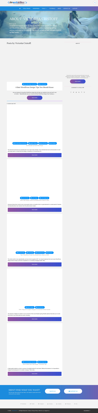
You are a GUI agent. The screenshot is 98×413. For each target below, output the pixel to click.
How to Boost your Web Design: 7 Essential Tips (34, 364)
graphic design (33, 143)
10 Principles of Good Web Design (34, 145)
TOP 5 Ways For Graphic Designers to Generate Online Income (34, 309)
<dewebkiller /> (87, 410)
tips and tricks (43, 84)
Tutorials (52, 8)
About (29, 410)
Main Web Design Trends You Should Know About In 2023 (34, 200)
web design (53, 143)
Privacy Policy (35, 410)
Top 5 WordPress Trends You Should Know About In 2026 (34, 255)
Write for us (41, 410)
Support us (47, 410)
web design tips (44, 198)
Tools (44, 9)
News (59, 8)
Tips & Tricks (26, 8)
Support (74, 8)
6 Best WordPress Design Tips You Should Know (35, 87)
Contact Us (66, 8)
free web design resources (30, 84)
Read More (34, 97)
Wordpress (36, 8)
